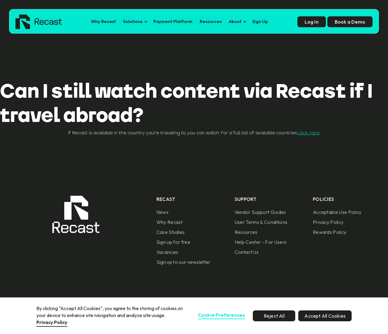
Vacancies (167, 252)
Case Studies (170, 232)
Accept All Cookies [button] (325, 316)
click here (308, 132)
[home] (38, 22)
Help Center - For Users (260, 242)
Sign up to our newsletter (183, 262)
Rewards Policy (329, 232)
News (162, 212)
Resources (211, 21)
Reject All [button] (274, 316)
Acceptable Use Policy (337, 212)
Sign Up (260, 21)
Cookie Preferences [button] (221, 315)
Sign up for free (173, 242)
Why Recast (103, 21)
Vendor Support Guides (260, 212)
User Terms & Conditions (261, 222)
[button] (134, 21)
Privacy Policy (328, 222)
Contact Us (247, 252)
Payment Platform (172, 21)
